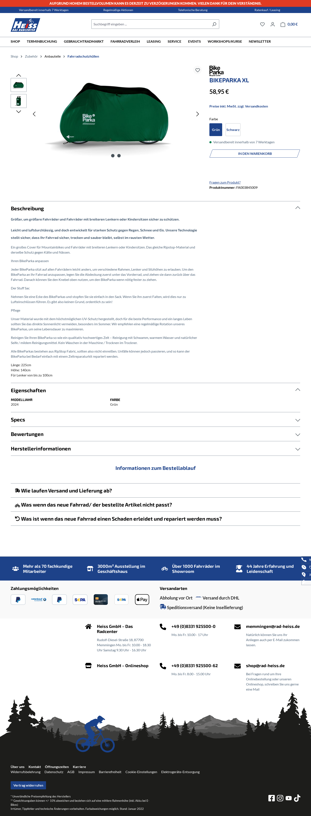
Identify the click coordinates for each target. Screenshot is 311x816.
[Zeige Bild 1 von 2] (112, 155)
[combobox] (150, 24)
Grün (216, 130)
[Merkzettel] (262, 24)
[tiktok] (297, 798)
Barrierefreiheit (110, 772)
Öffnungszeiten (57, 767)
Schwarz (233, 130)
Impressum (86, 772)
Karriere (79, 767)
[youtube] (288, 798)
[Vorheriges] (34, 114)
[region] (105, 114)
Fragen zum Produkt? (224, 182)
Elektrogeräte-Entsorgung (180, 772)
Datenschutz (54, 772)
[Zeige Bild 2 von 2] (119, 155)
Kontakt (35, 767)
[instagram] (280, 798)
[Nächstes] (197, 114)
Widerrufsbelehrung (25, 772)
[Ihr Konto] (273, 24)
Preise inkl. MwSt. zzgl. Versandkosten (238, 106)
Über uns (17, 767)
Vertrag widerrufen (28, 785)
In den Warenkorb (255, 153)
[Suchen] (214, 24)
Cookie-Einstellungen (141, 772)
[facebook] (271, 798)
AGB (70, 772)
